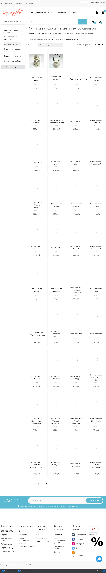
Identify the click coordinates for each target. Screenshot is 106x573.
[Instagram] (73, 543)
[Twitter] (73, 548)
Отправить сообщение (24, 3)
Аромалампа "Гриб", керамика (96, 464)
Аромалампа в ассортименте (57, 121)
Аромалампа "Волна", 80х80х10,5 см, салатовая (36, 465)
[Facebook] (73, 539)
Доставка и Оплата (45, 13)
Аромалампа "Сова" (78, 79)
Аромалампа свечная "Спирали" (56, 333)
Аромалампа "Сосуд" (76, 377)
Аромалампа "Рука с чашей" (36, 205)
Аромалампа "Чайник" (76, 162)
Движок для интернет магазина (13, 565)
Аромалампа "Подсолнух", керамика (36, 421)
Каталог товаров (14, 22)
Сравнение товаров (26, 571)
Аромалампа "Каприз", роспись (56, 464)
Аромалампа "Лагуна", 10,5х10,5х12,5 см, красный (56, 421)
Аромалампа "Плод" (96, 290)
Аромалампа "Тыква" (96, 79)
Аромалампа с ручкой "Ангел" (56, 79)
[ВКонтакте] (73, 534)
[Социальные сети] (99, 559)
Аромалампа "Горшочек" (96, 247)
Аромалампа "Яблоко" (36, 377)
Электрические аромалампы (67, 39)
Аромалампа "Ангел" (36, 79)
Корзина (100, 571)
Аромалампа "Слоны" (36, 121)
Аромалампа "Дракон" (96, 205)
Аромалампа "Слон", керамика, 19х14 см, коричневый (76, 421)
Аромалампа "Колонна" (96, 121)
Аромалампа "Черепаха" (56, 162)
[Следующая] (46, 484)
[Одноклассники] (73, 552)
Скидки (73, 13)
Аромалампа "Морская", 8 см (96, 421)
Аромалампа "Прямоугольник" (37, 333)
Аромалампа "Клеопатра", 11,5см (96, 377)
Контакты (62, 13)
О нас (30, 13)
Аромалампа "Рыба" (36, 247)
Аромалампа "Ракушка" (76, 464)
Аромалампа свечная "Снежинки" (76, 290)
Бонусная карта (96, 534)
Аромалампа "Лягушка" (56, 377)
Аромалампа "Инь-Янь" (56, 205)
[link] (95, 44)
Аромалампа (76, 121)
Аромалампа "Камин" (76, 205)
